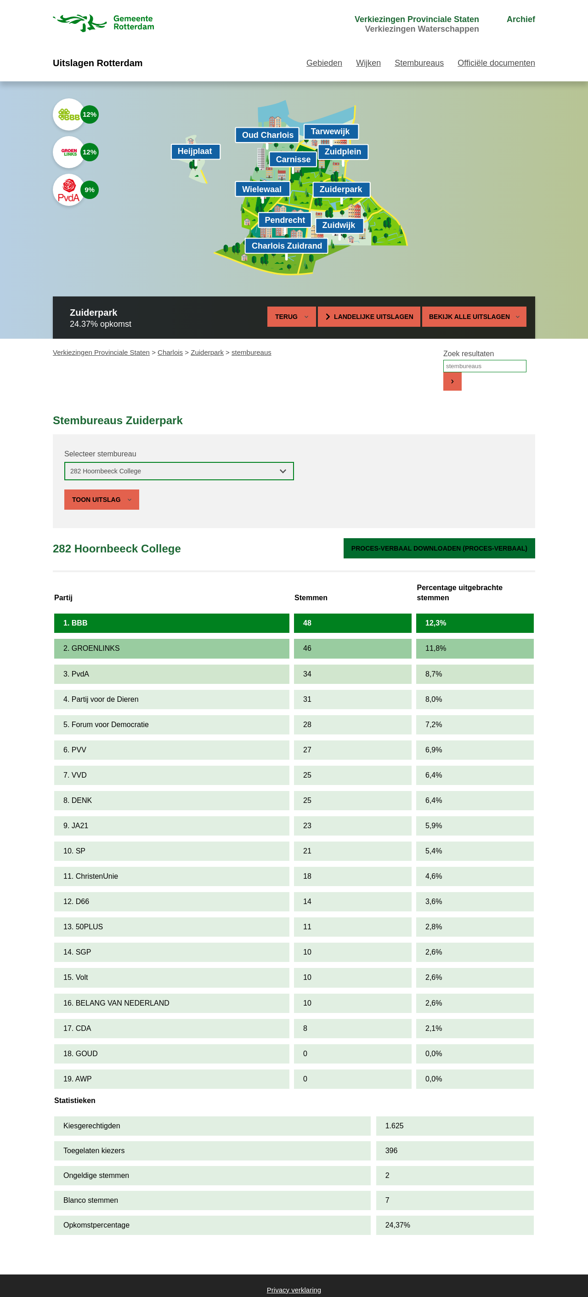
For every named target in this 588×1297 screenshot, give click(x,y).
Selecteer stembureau (100, 454)
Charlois (170, 352)
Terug (286, 316)
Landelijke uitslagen (373, 316)
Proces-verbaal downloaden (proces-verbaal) (439, 548)
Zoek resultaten (468, 354)
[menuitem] (399, 24)
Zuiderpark (207, 352)
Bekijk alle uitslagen (474, 316)
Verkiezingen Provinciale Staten (101, 352)
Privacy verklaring (294, 1290)
